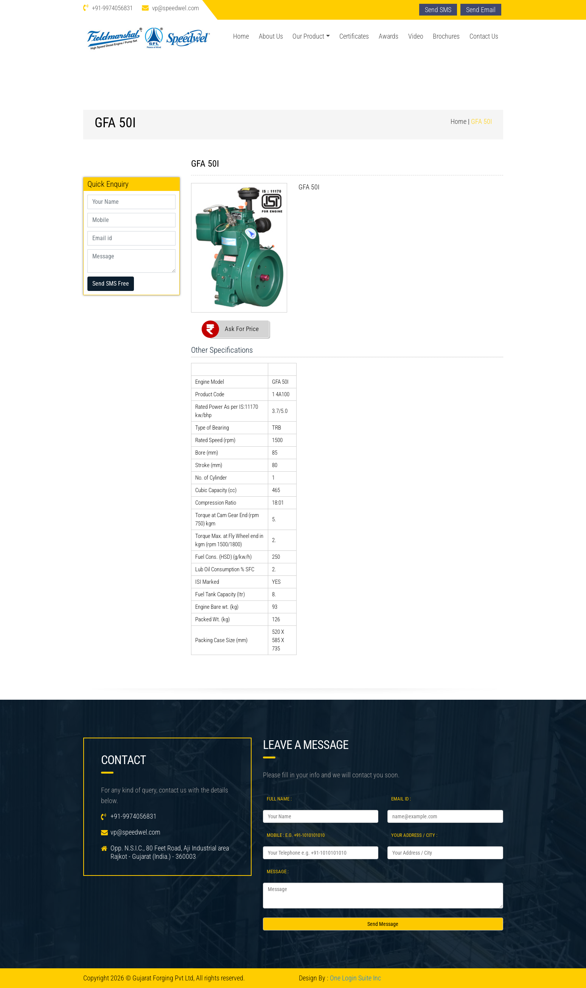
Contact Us (483, 36)
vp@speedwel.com (175, 8)
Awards (388, 36)
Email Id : (401, 799)
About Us (271, 36)
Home (241, 36)
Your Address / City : (414, 835)
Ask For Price (242, 329)
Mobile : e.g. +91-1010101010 (296, 835)
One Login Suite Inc (355, 978)
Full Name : (279, 799)
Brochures (446, 36)
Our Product (308, 36)
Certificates (354, 36)
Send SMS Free (110, 283)
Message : (278, 871)
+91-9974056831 (112, 8)
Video (415, 36)
